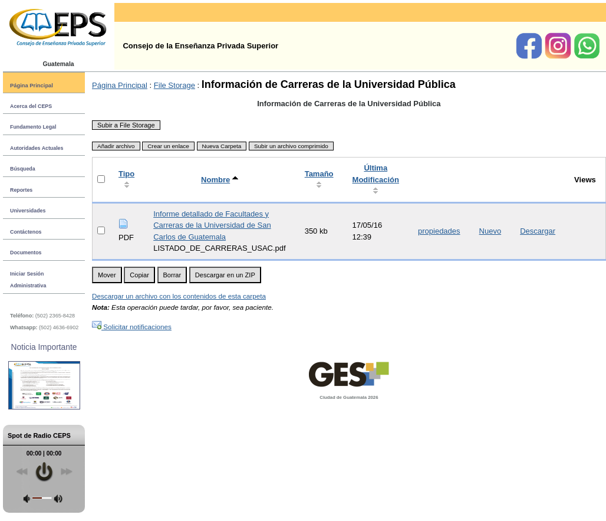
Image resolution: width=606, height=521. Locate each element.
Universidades (27, 211)
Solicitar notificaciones (132, 326)
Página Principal (31, 85)
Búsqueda (22, 169)
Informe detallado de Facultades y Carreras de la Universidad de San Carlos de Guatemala (212, 225)
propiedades (439, 231)
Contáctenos (25, 232)
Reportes (21, 190)
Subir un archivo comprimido (291, 146)
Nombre (215, 179)
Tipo (126, 173)
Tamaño (319, 173)
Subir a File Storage (126, 125)
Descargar (537, 231)
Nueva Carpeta (222, 146)
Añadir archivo (116, 146)
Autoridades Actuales (36, 148)
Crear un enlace (168, 146)
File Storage (174, 85)
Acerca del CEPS (31, 106)
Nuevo (490, 231)
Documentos (25, 252)
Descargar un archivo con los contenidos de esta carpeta (179, 296)
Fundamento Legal (33, 127)
